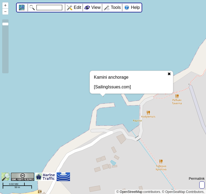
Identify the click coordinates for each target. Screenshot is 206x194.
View (96, 7)
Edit (77, 7)
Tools (116, 7)
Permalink (197, 178)
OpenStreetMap (131, 192)
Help (135, 7)
